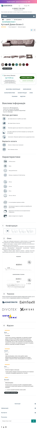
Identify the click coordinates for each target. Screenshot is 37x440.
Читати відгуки (12, 27)
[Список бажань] (19, 6)
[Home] (3, 19)
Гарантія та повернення (22, 12)
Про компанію (4, 12)
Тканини (14, 96)
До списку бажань (8, 75)
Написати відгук (22, 27)
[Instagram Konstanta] (5, 427)
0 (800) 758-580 (18, 9)
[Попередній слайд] (4, 42)
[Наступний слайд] (32, 42)
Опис (31, 92)
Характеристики (9, 92)
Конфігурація (22, 92)
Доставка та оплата (12, 12)
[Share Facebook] (34, 30)
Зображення (27, 89)
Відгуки (22, 96)
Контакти (30, 12)
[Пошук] (29, 5)
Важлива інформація (13, 89)
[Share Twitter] (31, 30)
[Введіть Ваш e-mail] (18, 421)
